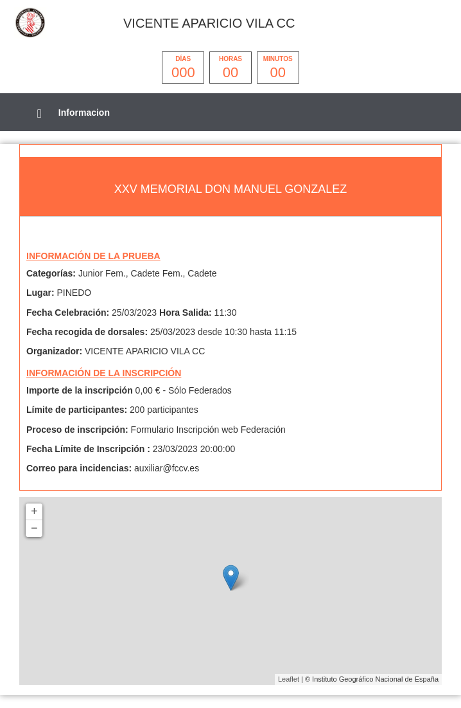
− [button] (34, 528)
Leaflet (288, 679)
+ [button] (34, 512)
